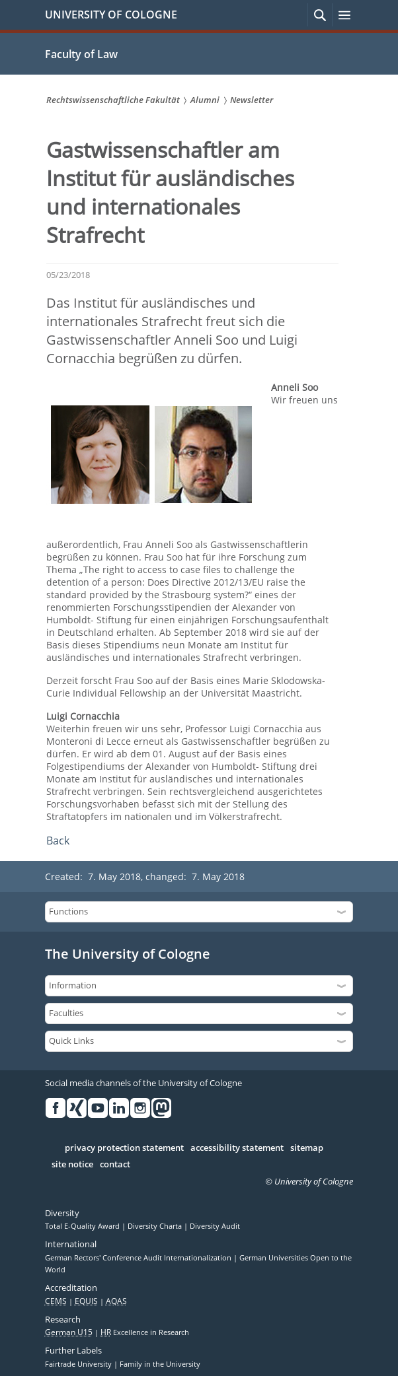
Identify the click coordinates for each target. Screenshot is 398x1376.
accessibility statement (237, 1148)
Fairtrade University (79, 1364)
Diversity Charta (156, 1226)
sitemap (306, 1148)
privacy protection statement (124, 1148)
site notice (72, 1164)
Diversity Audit (215, 1226)
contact (115, 1164)
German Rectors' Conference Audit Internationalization (139, 1257)
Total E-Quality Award (83, 1226)
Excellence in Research (144, 1332)
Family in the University (160, 1364)
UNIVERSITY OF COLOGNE (111, 14)
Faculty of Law (81, 54)
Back (57, 840)
